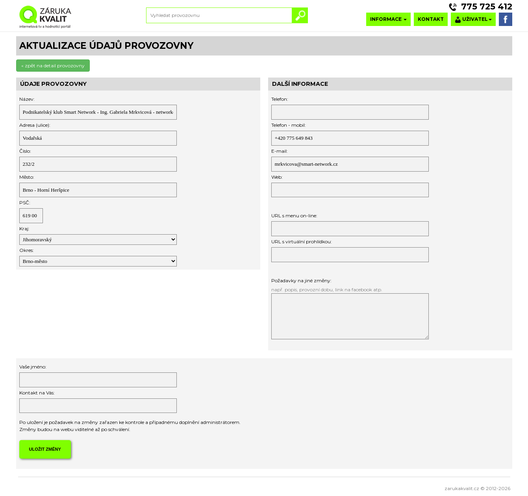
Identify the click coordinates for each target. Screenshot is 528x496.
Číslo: (25, 151)
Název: (27, 99)
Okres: (26, 250)
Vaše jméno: (32, 367)
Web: (277, 177)
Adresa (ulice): (34, 125)
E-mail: (279, 151)
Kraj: (24, 228)
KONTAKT (431, 19)
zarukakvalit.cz (462, 488)
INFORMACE (388, 19)
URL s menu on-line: (294, 215)
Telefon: (279, 99)
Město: (26, 177)
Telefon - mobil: (288, 125)
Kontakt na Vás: (37, 393)
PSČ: (24, 202)
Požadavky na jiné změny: (301, 280)
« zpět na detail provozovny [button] (53, 65)
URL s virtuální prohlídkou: (301, 241)
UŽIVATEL (473, 19)
